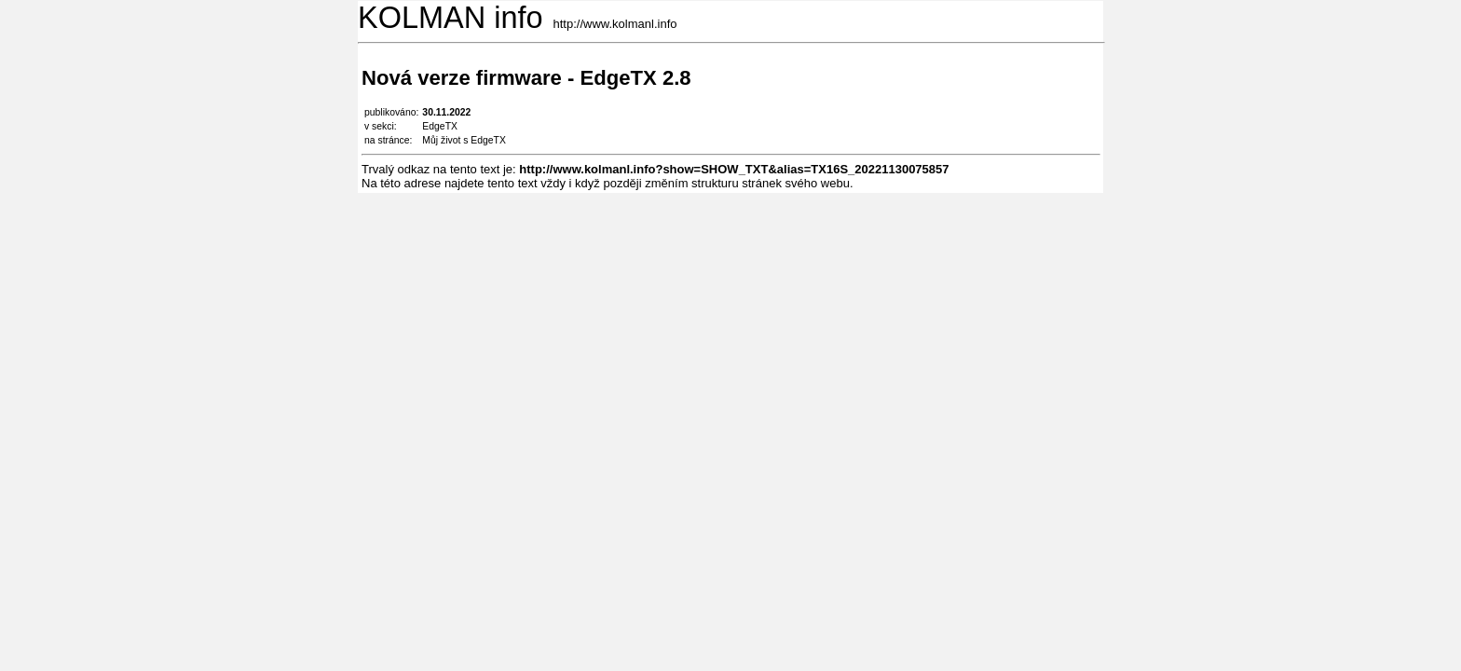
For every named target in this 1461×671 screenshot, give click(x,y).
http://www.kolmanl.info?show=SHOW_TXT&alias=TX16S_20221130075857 (734, 169)
